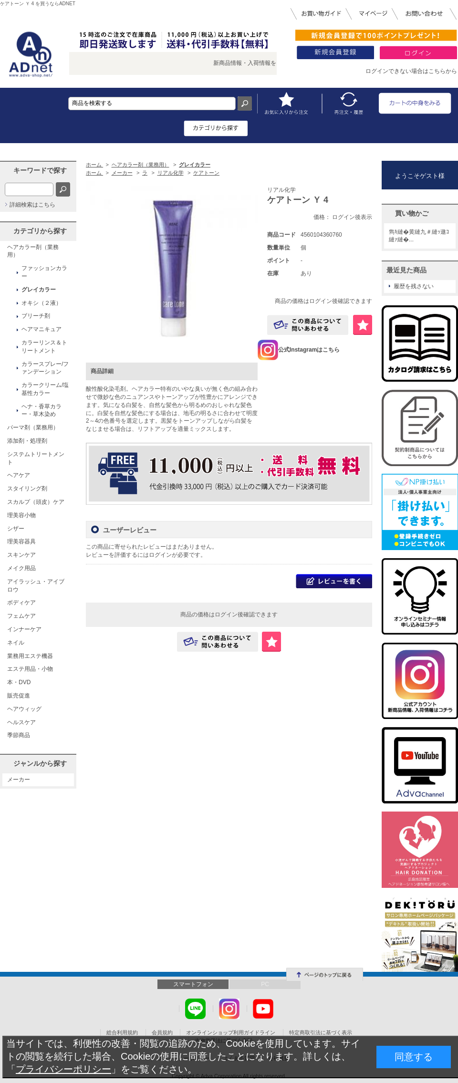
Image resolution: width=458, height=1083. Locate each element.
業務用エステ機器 (30, 656)
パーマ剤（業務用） (33, 427)
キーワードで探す (40, 170)
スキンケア (21, 555)
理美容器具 (21, 541)
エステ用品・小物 (30, 669)
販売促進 (18, 695)
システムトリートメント (35, 458)
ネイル (15, 642)
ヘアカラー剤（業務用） (33, 251)
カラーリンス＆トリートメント (44, 346)
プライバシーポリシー (63, 1069)
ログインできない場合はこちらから (411, 71)
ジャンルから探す (40, 763)
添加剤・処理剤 (27, 440)
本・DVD (19, 682)
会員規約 (162, 1032)
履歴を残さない (414, 286)
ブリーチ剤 (35, 315)
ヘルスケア (21, 722)
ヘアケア (18, 475)
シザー (15, 528)
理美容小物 (21, 515)
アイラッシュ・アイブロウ (35, 585)
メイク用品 (21, 568)
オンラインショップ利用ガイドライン (230, 1032)
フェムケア (21, 616)
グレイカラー (38, 289)
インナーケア (24, 629)
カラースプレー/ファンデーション (45, 368)
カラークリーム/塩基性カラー (45, 389)
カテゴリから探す (40, 231)
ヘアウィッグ (24, 709)
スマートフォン (193, 984)
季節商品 (18, 735)
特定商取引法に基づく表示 (320, 1032)
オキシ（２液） (41, 303)
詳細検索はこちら (32, 204)
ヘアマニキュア (41, 329)
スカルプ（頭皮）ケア (35, 502)
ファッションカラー (44, 272)
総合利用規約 (122, 1032)
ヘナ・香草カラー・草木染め (41, 410)
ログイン (160, 555)
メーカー (18, 779)
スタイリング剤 (27, 488)
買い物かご (411, 213)
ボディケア (21, 602)
